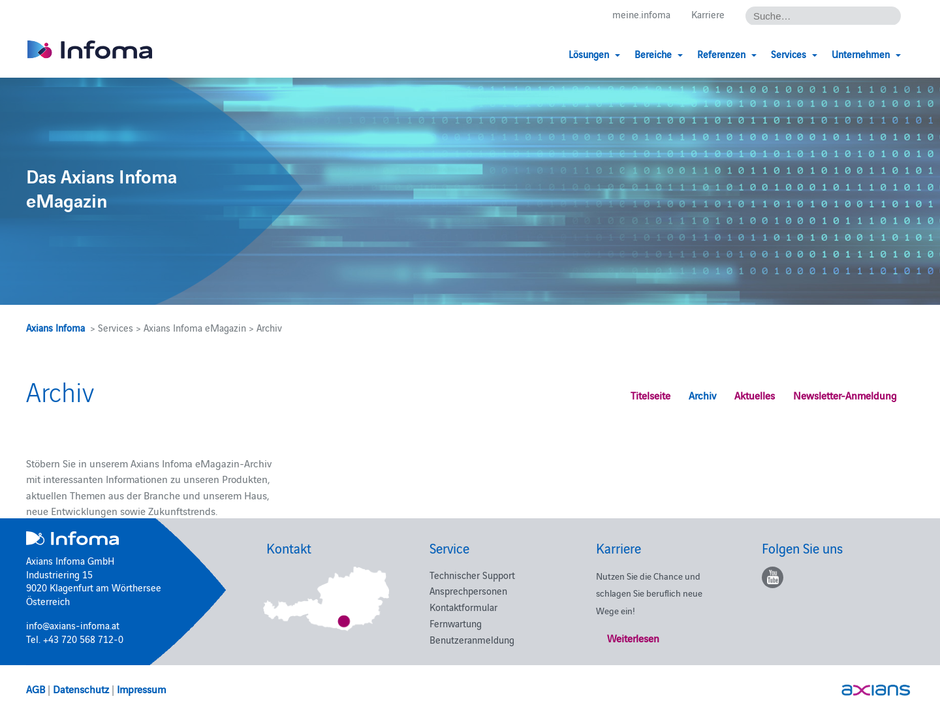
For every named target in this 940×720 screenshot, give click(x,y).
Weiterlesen (633, 638)
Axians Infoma (55, 327)
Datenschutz (81, 688)
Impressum (141, 688)
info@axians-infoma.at (72, 625)
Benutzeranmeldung (472, 639)
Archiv (702, 395)
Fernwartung (456, 623)
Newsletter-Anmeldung (845, 395)
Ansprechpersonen (468, 590)
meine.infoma (641, 14)
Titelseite (650, 395)
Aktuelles (754, 395)
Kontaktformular (463, 607)
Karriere (708, 14)
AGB (35, 688)
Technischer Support (472, 575)
